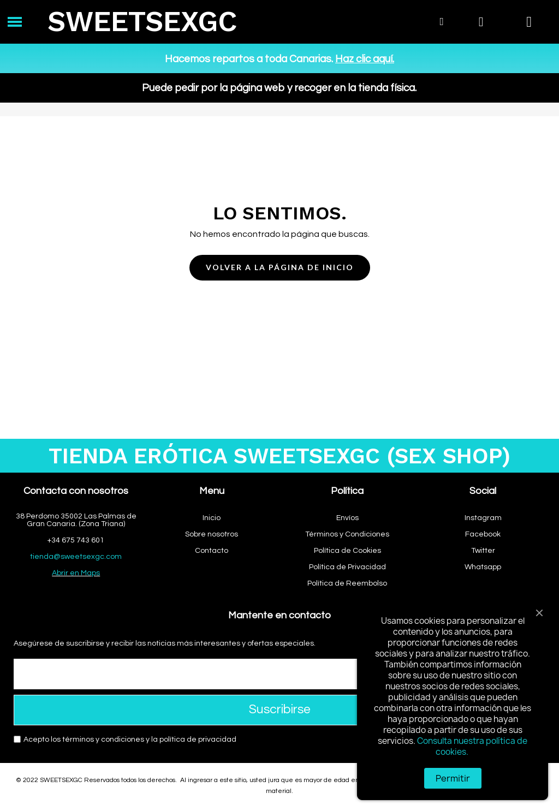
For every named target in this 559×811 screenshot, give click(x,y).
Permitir (453, 778)
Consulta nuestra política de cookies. (472, 746)
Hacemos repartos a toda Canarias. (279, 58)
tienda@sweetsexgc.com (76, 556)
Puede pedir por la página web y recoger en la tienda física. (279, 87)
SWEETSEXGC (142, 21)
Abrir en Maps (76, 573)
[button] (279, 268)
